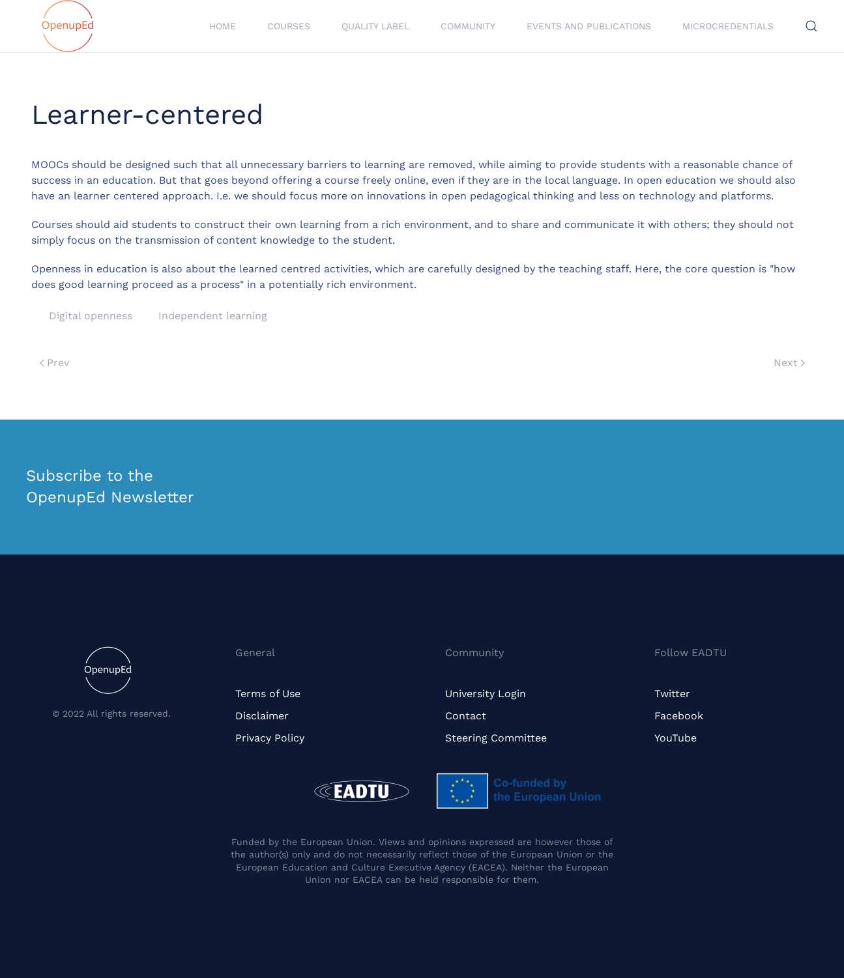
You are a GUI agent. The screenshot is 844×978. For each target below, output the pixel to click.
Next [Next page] (789, 362)
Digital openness (90, 315)
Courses (288, 26)
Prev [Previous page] (54, 362)
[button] (811, 26)
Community (468, 26)
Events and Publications (589, 26)
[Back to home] (67, 26)
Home (222, 26)
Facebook (678, 716)
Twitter (672, 693)
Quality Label (375, 26)
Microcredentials (728, 26)
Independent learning (212, 315)
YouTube (675, 738)
